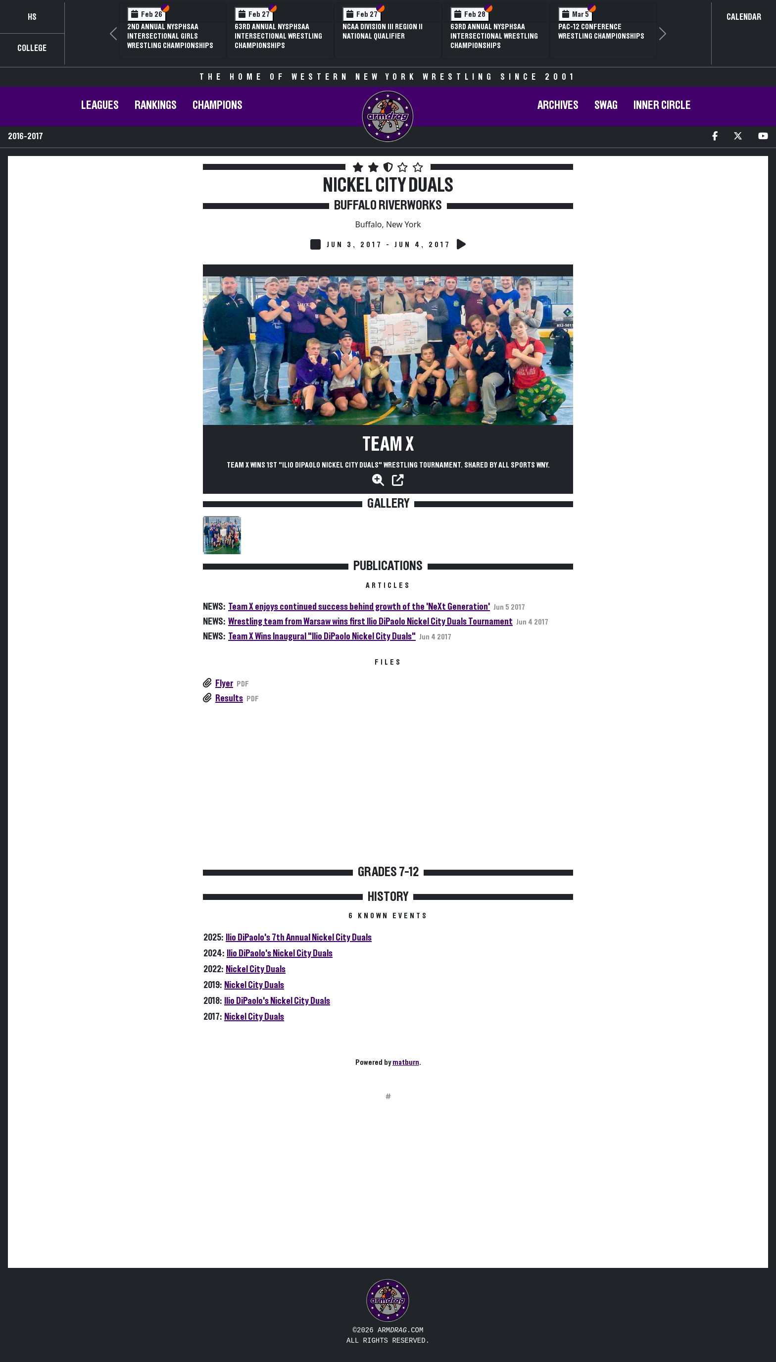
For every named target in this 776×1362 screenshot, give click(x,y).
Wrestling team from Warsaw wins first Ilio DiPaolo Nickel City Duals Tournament (370, 622)
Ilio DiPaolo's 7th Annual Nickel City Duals (299, 938)
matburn (405, 1062)
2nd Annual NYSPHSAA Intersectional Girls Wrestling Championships (170, 36)
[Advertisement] (104, 257)
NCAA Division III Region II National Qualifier (382, 31)
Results (229, 698)
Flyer (224, 683)
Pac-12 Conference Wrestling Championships (601, 31)
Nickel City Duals (256, 969)
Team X (388, 445)
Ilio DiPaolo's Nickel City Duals (280, 953)
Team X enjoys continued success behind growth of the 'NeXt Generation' (359, 607)
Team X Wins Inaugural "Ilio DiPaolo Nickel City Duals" (322, 636)
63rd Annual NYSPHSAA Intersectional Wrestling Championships (278, 36)
